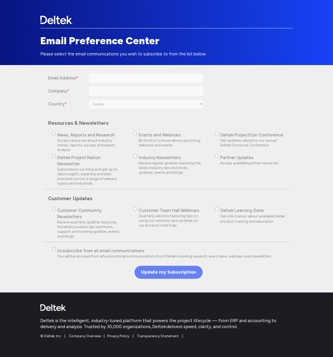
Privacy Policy (118, 336)
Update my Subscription (168, 274)
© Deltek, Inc (51, 336)
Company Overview (85, 336)
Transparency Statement (158, 336)
